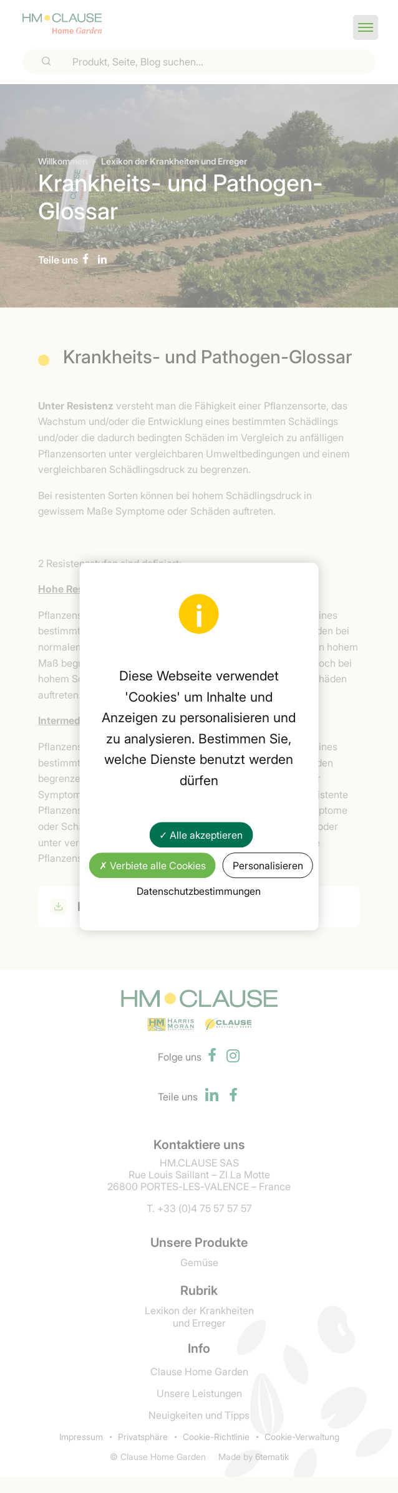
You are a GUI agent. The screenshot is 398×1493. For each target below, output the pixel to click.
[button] (365, 27)
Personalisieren (268, 865)
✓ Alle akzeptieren (201, 834)
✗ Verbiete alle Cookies (152, 865)
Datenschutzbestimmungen (199, 890)
